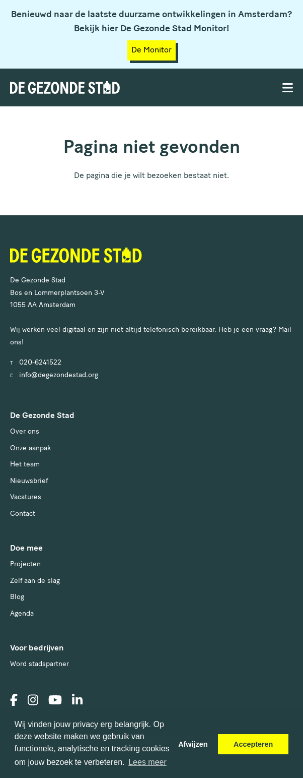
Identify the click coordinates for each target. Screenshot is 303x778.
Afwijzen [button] (192, 744)
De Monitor (151, 50)
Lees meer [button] (147, 762)
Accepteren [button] (253, 744)
